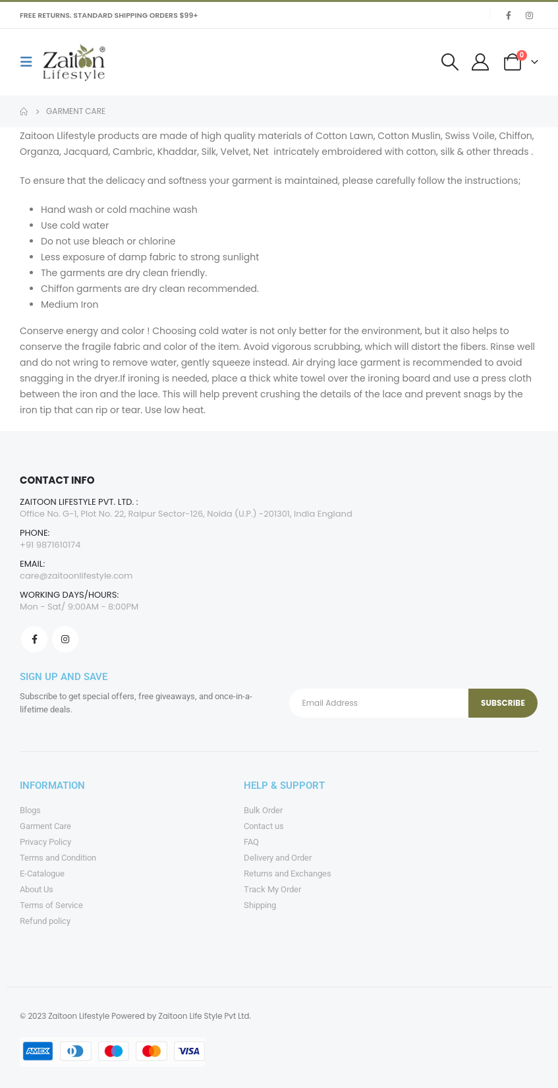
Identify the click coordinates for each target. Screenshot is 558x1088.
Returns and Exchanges (287, 873)
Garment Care (45, 826)
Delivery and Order (278, 858)
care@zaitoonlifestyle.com (76, 575)
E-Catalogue (42, 873)
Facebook (34, 639)
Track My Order (272, 889)
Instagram (65, 639)
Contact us (264, 826)
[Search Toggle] (450, 62)
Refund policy (45, 921)
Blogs (30, 810)
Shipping (260, 905)
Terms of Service (51, 905)
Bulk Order (263, 810)
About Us (36, 889)
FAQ (251, 842)
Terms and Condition (58, 858)
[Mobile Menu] (30, 62)
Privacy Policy (45, 842)
